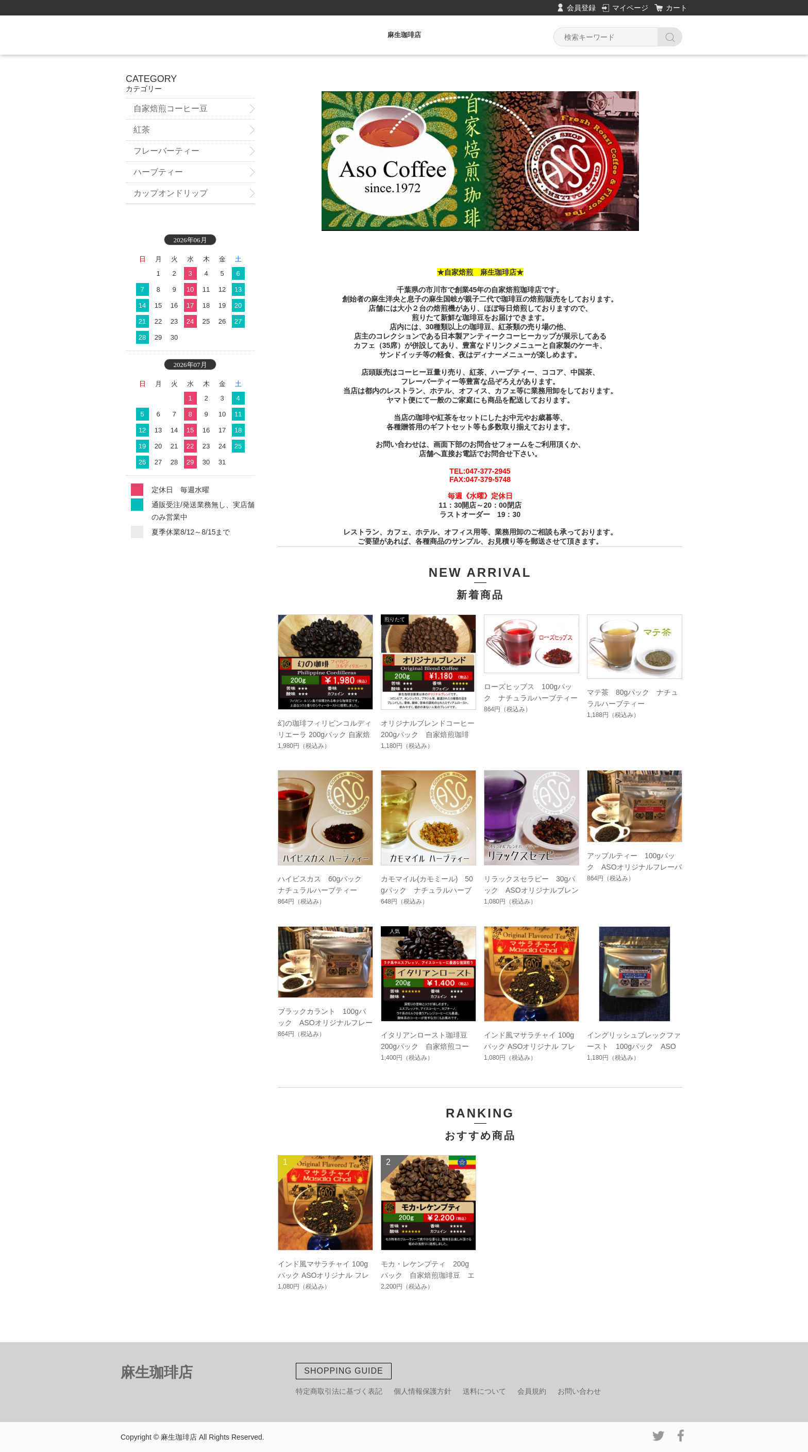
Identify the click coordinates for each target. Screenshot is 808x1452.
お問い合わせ (579, 1391)
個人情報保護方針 (422, 1391)
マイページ (630, 8)
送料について (484, 1391)
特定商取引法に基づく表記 (339, 1391)
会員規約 (531, 1391)
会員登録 (581, 8)
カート (676, 8)
